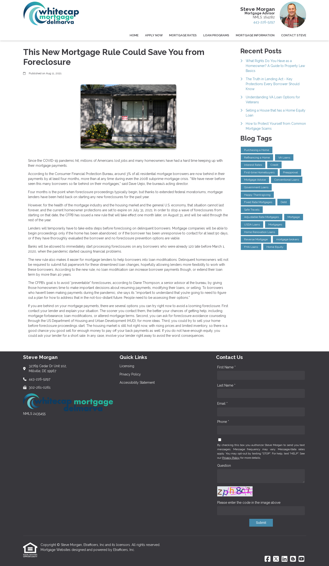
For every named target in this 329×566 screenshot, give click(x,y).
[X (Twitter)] (276, 559)
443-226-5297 (264, 22)
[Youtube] (301, 559)
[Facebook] (268, 559)
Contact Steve (293, 35)
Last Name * (226, 385)
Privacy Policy (231, 457)
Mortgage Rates (183, 35)
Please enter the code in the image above (248, 502)
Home (134, 35)
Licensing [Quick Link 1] (127, 366)
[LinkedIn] (284, 559)
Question (224, 465)
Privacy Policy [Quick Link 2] (130, 374)
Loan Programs (216, 35)
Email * (222, 403)
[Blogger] (293, 559)
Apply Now (154, 35)
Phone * (223, 422)
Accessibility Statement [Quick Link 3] (137, 382)
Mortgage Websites (56, 550)
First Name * (226, 367)
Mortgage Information (255, 35)
